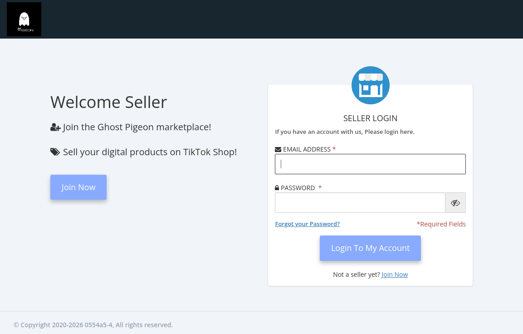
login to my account (370, 247)
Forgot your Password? (307, 224)
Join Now (78, 187)
